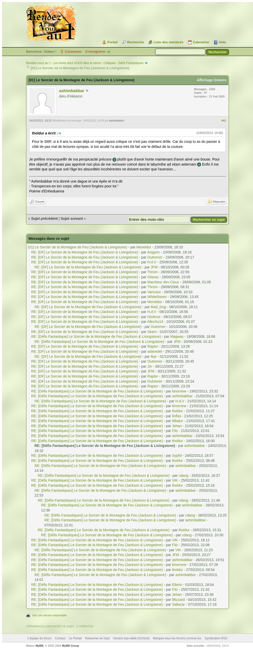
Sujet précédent (44, 218)
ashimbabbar (71, 91)
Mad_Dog (158, 307)
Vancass (154, 292)
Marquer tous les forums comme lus (177, 638)
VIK (175, 480)
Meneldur (143, 247)
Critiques (110, 63)
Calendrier (201, 42)
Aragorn (153, 252)
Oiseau (152, 277)
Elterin (177, 585)
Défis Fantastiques (130, 63)
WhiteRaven (157, 297)
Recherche (135, 42)
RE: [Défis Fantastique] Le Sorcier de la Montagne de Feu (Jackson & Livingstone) (96, 336)
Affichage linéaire (211, 80)
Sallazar (178, 604)
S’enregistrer (95, 51)
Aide (222, 42)
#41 (223, 120)
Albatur (177, 421)
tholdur (177, 411)
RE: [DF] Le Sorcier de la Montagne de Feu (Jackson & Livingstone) (84, 252)
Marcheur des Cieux (163, 282)
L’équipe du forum (39, 638)
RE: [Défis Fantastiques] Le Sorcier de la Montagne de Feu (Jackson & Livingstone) (97, 391)
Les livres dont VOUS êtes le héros (77, 63)
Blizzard (178, 600)
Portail (112, 42)
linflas (176, 416)
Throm (152, 272)
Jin (149, 366)
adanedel (154, 351)
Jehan (177, 426)
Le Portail (75, 638)
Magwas (177, 336)
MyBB (39, 645)
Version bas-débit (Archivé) (131, 638)
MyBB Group (70, 645)
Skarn (152, 332)
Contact (60, 638)
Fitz (175, 431)
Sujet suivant (72, 218)
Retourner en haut (97, 638)
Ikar (153, 356)
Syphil (177, 455)
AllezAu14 (155, 322)
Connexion (73, 51)
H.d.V (151, 262)
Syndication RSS (216, 638)
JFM (154, 267)
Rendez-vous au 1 (38, 63)
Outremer (154, 257)
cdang (183, 475)
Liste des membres (168, 42)
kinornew (179, 391)
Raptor (152, 346)
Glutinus (153, 317)
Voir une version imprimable (49, 615)
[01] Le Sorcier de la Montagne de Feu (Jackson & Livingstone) (77, 247)
